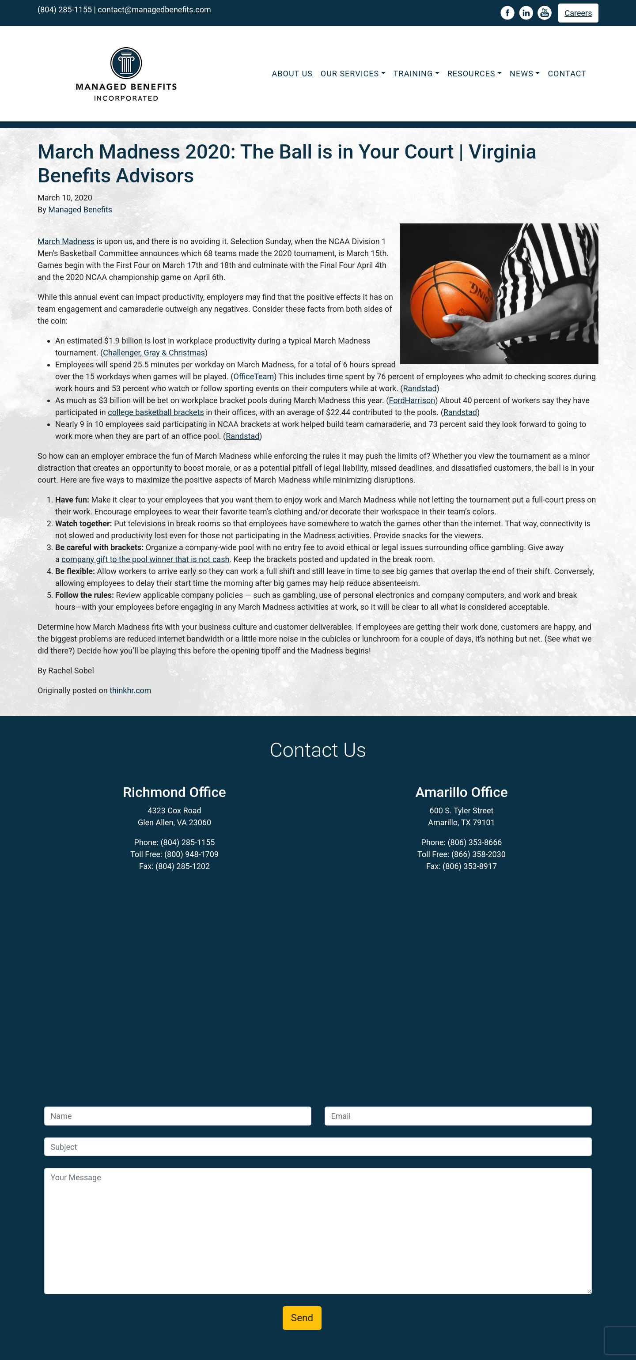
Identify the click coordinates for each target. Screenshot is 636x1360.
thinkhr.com (130, 690)
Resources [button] (471, 73)
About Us (292, 73)
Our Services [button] (350, 73)
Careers (578, 13)
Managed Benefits (80, 209)
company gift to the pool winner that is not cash (145, 559)
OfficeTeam (254, 376)
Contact (567, 73)
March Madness (66, 241)
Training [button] (413, 73)
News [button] (522, 73)
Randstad (420, 388)
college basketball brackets (156, 412)
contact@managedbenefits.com (154, 9)
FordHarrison (412, 400)
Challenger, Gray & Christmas (154, 352)
